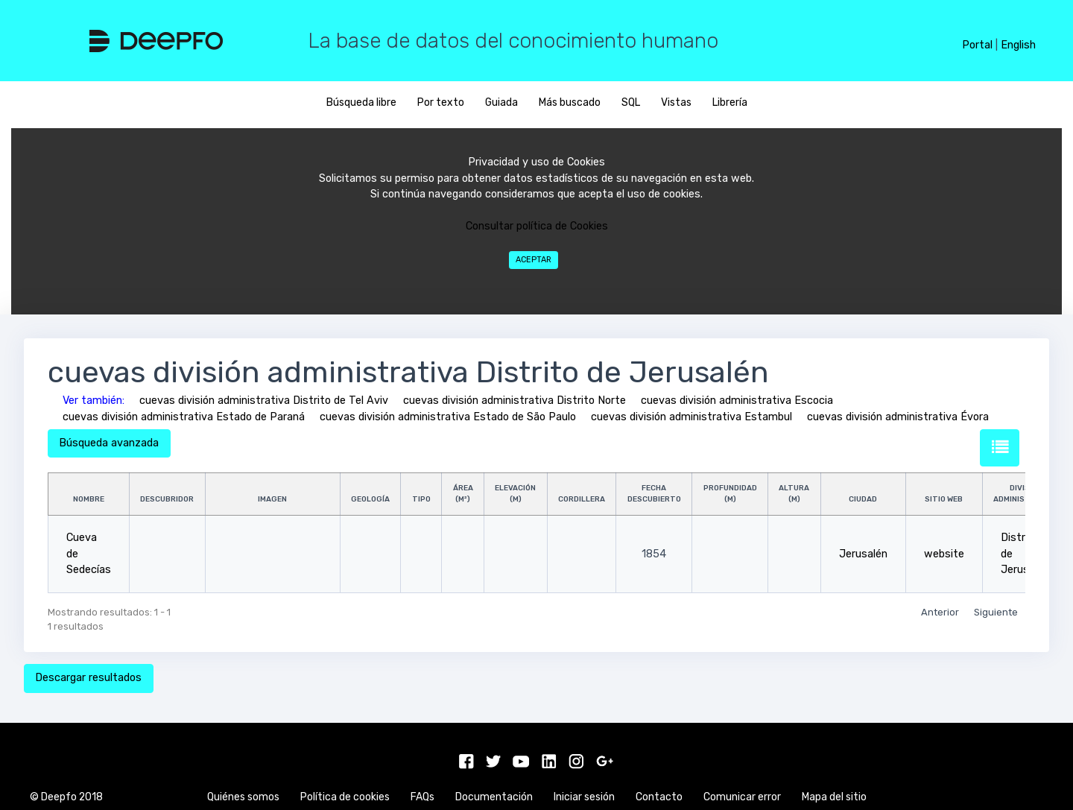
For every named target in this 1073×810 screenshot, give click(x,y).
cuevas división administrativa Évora (898, 417)
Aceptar (533, 260)
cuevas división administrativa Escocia (737, 400)
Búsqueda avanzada (109, 443)
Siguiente (996, 612)
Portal (977, 45)
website (944, 554)
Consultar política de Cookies (537, 226)
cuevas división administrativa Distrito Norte (514, 400)
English (1018, 45)
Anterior (940, 612)
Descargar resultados (88, 677)
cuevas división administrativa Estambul (691, 417)
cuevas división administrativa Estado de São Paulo (448, 417)
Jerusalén (863, 554)
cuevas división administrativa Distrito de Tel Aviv (263, 400)
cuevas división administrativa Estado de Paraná (184, 417)
